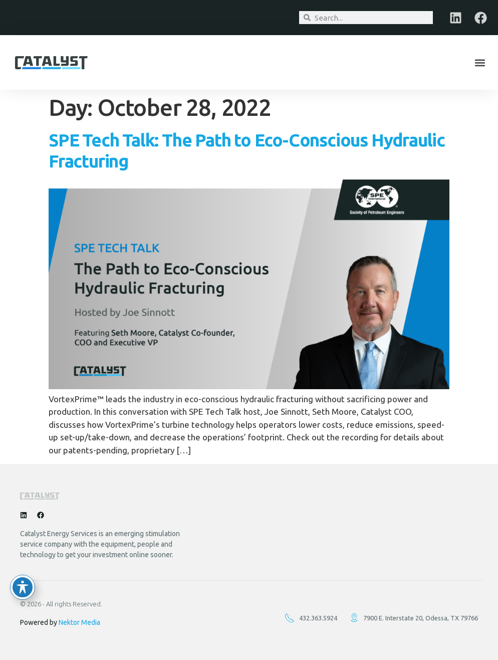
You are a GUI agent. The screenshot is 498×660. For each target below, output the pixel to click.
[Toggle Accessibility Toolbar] (23, 587)
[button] (479, 62)
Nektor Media (79, 622)
